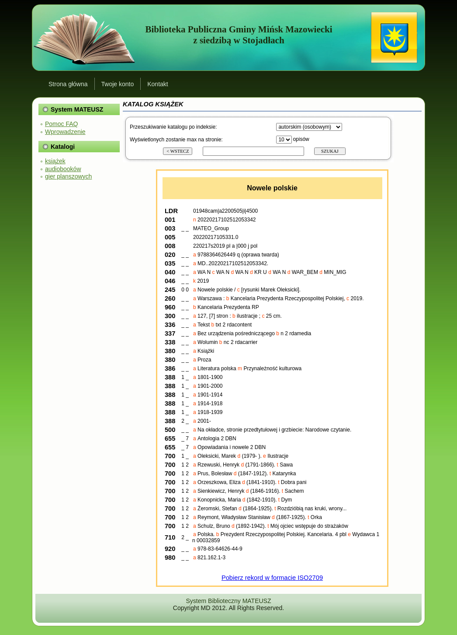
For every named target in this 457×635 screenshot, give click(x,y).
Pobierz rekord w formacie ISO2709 (272, 577)
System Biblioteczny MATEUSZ (228, 600)
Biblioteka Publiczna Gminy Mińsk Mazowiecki (238, 29)
